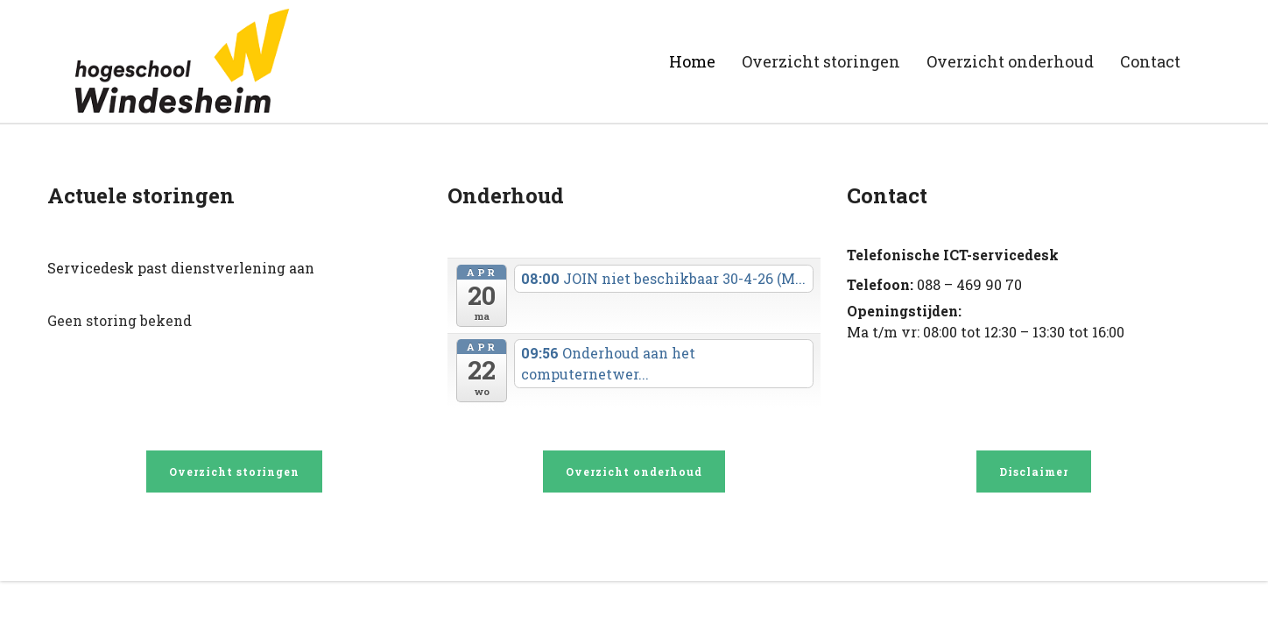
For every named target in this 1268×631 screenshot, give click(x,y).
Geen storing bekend (119, 320)
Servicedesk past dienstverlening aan (180, 268)
